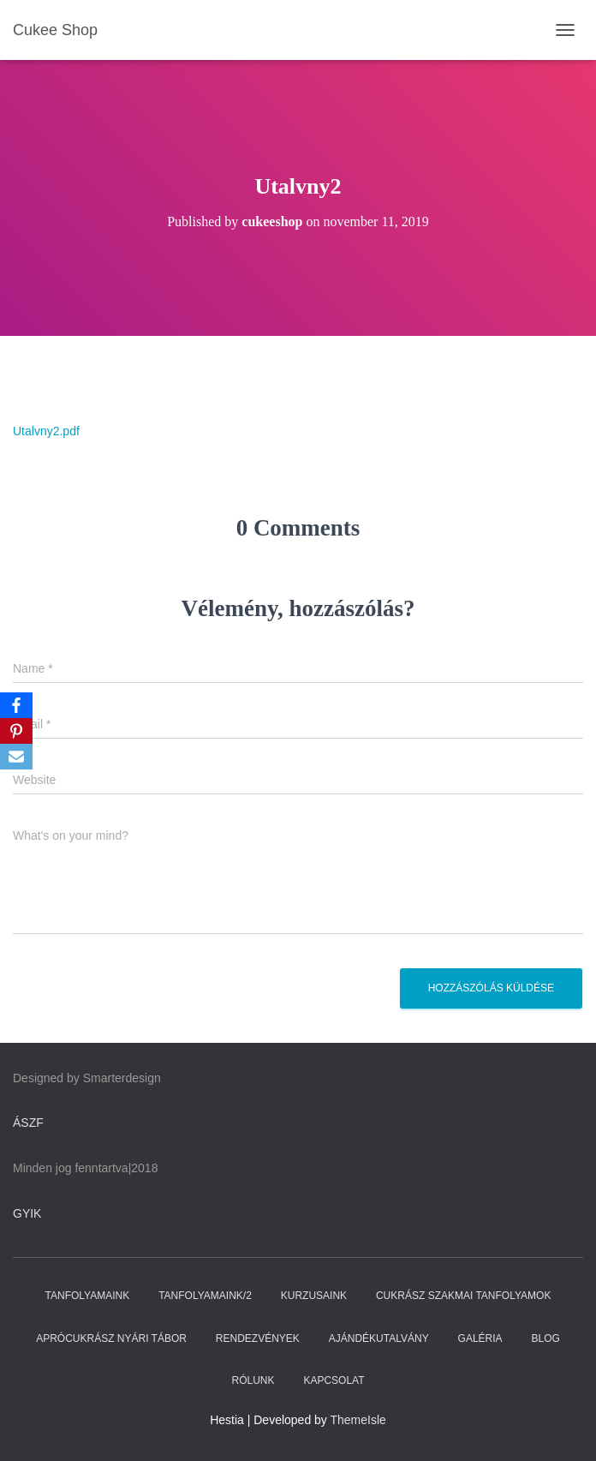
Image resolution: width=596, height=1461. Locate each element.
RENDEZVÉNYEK (258, 1338)
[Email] (16, 756)
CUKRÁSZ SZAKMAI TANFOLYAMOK (463, 1296)
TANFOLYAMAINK (87, 1296)
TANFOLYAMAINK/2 (205, 1296)
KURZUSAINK (314, 1296)
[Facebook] (16, 705)
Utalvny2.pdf (46, 431)
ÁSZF (28, 1122)
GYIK (27, 1213)
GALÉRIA (480, 1338)
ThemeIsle (358, 1420)
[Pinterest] (16, 731)
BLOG (546, 1338)
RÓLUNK (252, 1380)
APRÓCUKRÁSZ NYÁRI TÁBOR (111, 1338)
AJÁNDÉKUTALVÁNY (379, 1338)
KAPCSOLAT (333, 1380)
